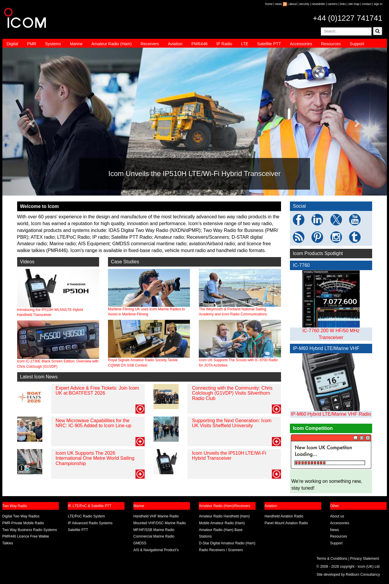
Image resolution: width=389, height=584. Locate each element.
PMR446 (199, 43)
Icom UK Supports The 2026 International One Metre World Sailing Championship (95, 458)
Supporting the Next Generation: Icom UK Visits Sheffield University (232, 423)
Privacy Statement (364, 558)
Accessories (301, 43)
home (269, 4)
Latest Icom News (39, 376)
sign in (378, 4)
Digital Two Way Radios (21, 516)
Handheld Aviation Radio (283, 516)
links (343, 4)
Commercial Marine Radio (154, 536)
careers (333, 4)
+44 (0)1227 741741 (347, 18)
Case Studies (125, 261)
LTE (244, 43)
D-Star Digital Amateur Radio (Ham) (227, 543)
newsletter (318, 4)
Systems (53, 43)
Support (357, 43)
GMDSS (139, 543)
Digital (12, 43)
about (293, 4)
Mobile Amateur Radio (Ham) (222, 523)
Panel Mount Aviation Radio (286, 523)
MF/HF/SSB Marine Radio (154, 530)
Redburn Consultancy (363, 574)
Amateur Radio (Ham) (111, 43)
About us (337, 516)
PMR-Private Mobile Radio (23, 523)
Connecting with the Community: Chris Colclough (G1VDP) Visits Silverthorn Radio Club (232, 393)
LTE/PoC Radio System (86, 516)
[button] (31, 122)
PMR (31, 43)
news (278, 4)
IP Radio (224, 43)
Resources (331, 43)
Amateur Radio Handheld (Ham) (224, 516)
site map (353, 4)
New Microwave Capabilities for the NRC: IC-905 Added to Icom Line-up (93, 423)
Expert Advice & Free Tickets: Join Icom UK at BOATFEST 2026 (97, 390)
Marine (76, 43)
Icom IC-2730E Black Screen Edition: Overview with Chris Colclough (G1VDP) (58, 344)
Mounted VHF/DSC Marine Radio (159, 523)
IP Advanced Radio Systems (90, 523)
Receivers (150, 43)
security (304, 4)
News (334, 530)
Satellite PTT (269, 43)
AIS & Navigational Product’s (156, 550)
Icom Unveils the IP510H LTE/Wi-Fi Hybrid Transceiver (229, 456)
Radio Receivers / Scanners (221, 550)
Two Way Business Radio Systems (29, 530)
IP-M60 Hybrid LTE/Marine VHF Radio (331, 414)
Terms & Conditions (332, 558)
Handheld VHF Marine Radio (156, 516)
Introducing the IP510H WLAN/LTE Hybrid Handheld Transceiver (58, 293)
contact (366, 4)
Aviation (175, 43)
